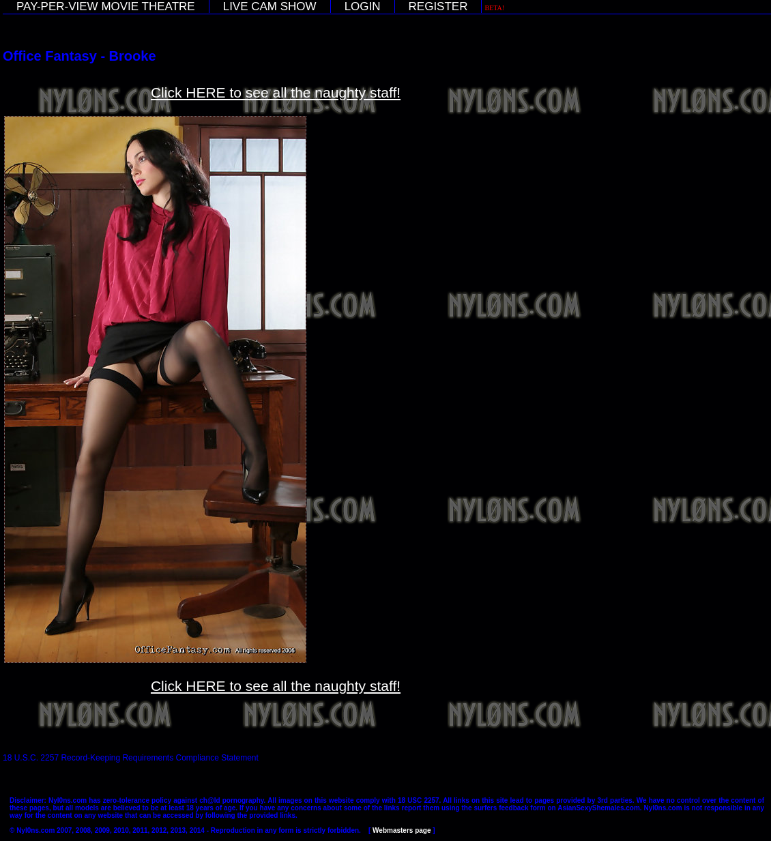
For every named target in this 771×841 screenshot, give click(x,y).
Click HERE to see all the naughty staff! (276, 92)
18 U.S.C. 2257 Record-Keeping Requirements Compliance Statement (131, 758)
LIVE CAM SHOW (270, 6)
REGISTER (438, 6)
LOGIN (363, 6)
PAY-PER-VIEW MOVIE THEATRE (105, 6)
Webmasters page (402, 830)
